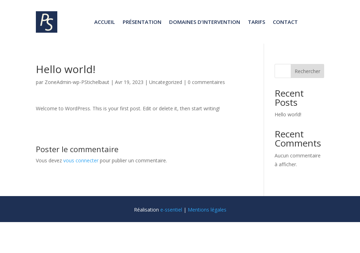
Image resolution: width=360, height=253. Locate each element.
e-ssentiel (171, 209)
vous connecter (80, 160)
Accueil (104, 21)
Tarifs (256, 21)
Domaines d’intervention (204, 21)
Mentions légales (207, 209)
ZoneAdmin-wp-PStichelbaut (77, 82)
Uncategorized (165, 82)
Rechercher (307, 71)
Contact (285, 21)
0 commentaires (206, 82)
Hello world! (288, 114)
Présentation (142, 21)
